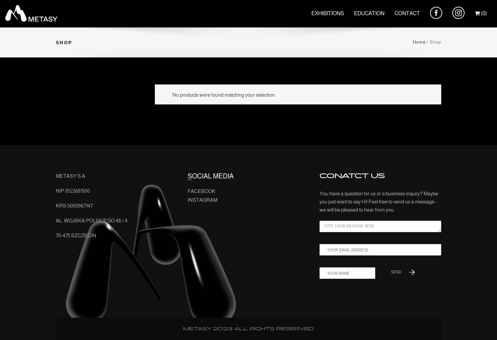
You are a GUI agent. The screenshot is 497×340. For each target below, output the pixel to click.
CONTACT (407, 13)
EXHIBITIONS (327, 13)
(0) (481, 13)
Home (419, 42)
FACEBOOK (201, 191)
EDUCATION (369, 13)
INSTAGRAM (202, 200)
